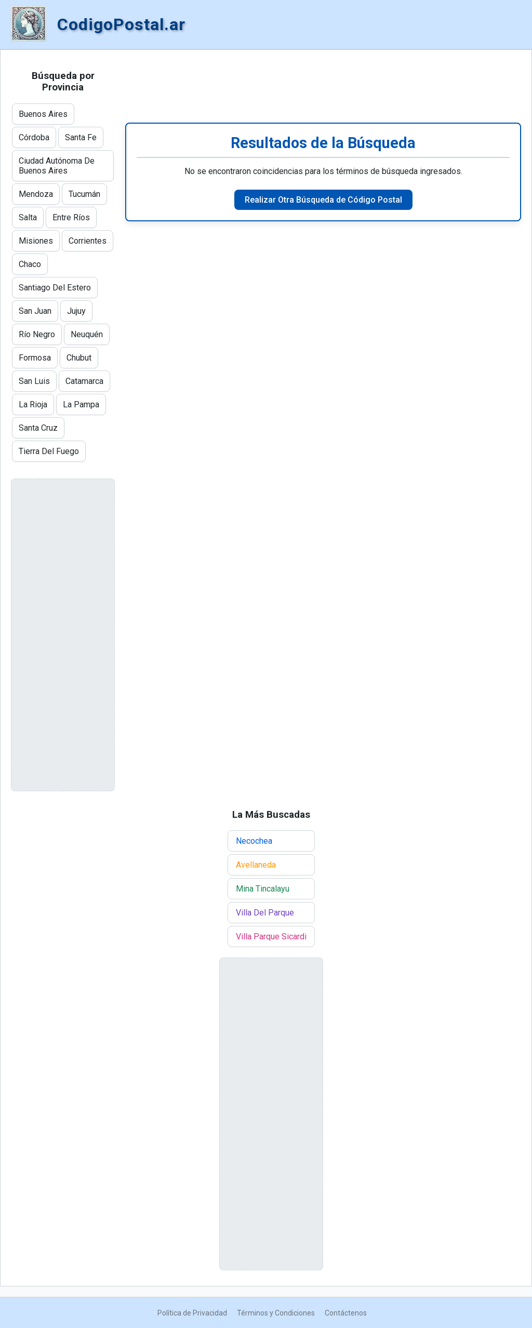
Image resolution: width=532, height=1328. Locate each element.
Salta (28, 217)
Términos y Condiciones (276, 1313)
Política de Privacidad (192, 1313)
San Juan (35, 311)
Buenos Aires (43, 114)
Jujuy (76, 311)
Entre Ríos (71, 217)
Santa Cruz (38, 428)
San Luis (34, 381)
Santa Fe (81, 137)
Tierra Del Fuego (49, 451)
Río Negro (37, 334)
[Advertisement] (323, 86)
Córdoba (34, 137)
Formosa (35, 358)
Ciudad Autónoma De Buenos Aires (57, 166)
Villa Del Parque (265, 913)
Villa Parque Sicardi (271, 936)
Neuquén (87, 334)
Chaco (30, 264)
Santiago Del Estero (55, 288)
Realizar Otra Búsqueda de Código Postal (323, 200)
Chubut (78, 358)
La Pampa (81, 404)
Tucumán (84, 194)
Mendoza (36, 194)
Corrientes (88, 241)
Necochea (254, 841)
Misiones (36, 241)
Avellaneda (256, 865)
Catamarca (84, 381)
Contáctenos (346, 1313)
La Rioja (33, 404)
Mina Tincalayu (262, 889)
